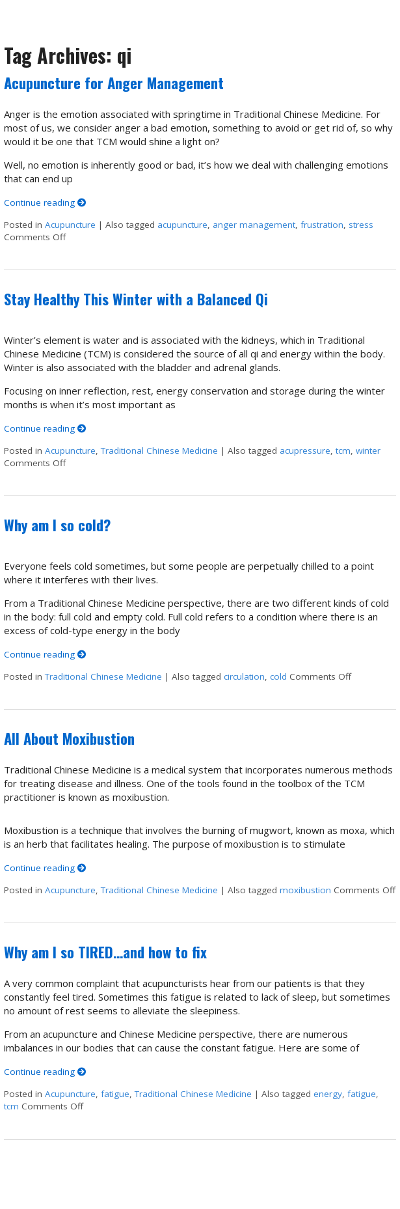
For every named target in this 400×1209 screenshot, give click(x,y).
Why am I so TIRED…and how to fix (105, 952)
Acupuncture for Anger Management (114, 83)
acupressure (305, 450)
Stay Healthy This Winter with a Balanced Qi (136, 299)
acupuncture (182, 224)
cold (278, 676)
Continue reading (45, 202)
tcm (343, 450)
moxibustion (305, 890)
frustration (321, 224)
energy (327, 1094)
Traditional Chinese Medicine (159, 450)
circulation (244, 676)
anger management (254, 224)
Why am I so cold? (57, 525)
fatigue (115, 1094)
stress (361, 224)
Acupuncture (70, 224)
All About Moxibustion (69, 738)
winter (368, 450)
